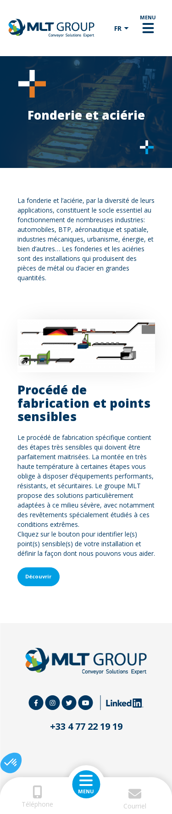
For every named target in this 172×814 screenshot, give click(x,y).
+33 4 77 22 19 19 (86, 726)
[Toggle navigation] (148, 28)
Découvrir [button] (38, 576)
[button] (11, 763)
